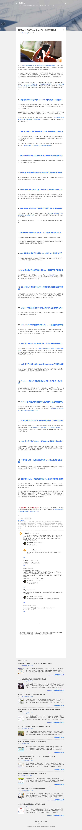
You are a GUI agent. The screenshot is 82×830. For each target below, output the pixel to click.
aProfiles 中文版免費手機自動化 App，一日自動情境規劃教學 (42, 325)
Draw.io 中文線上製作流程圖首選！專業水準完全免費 (32, 741)
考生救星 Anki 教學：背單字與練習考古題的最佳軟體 (31, 788)
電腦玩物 (22, 3)
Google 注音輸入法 (51, 275)
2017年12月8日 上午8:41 (30, 568)
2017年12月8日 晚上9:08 (38, 580)
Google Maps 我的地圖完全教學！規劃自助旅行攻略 (31, 694)
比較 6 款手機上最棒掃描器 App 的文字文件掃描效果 (37, 145)
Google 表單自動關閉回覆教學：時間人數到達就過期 (32, 773)
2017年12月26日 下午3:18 (31, 605)
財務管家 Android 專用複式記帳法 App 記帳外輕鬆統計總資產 (42, 479)
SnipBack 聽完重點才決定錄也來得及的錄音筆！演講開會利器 (41, 156)
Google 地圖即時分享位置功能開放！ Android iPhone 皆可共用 (44, 427)
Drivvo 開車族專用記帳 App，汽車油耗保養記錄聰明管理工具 (41, 189)
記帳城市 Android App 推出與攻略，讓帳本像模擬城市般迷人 (42, 343)
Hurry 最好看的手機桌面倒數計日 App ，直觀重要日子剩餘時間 (41, 270)
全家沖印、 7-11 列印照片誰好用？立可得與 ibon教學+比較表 (34, 726)
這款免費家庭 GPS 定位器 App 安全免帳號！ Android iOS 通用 (42, 421)
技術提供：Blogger (41, 821)
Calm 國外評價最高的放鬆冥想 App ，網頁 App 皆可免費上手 (41, 253)
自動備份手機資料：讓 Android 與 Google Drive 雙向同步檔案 (42, 364)
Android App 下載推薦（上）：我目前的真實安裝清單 (37, 84)
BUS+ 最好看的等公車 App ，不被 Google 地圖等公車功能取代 (42, 441)
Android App (28, 518)
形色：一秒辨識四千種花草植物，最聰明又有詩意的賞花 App (42, 308)
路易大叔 (25, 560)
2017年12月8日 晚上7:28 (30, 590)
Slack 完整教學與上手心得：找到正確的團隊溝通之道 (32, 679)
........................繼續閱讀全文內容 (55, 675)
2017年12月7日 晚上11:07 (34, 533)
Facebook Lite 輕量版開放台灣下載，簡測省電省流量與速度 (40, 233)
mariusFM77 (44, 823)
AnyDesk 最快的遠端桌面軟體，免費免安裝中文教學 (31, 804)
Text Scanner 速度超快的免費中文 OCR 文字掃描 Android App (41, 131)
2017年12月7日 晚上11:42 (33, 560)
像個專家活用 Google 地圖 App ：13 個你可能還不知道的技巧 (41, 100)
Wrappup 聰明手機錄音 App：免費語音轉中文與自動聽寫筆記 (41, 173)
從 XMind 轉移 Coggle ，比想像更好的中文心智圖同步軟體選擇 (39, 65)
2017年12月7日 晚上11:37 (38, 542)
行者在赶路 (26, 533)
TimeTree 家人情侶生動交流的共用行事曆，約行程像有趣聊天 (41, 208)
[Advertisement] (41, 17)
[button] (63, 30)
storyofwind (30, 550)
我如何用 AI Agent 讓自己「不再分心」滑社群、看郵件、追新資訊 (35, 663)
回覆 (24, 557)
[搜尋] (65, 3)
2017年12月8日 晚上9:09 (38, 596)
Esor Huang (30, 542)
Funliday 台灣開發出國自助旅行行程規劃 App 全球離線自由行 (42, 402)
